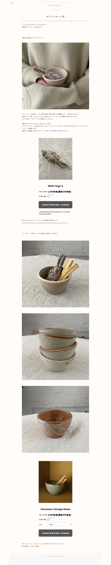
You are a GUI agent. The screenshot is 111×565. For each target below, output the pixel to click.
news (58, 10)
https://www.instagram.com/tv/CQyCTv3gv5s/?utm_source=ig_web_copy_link (45, 223)
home (53, 10)
